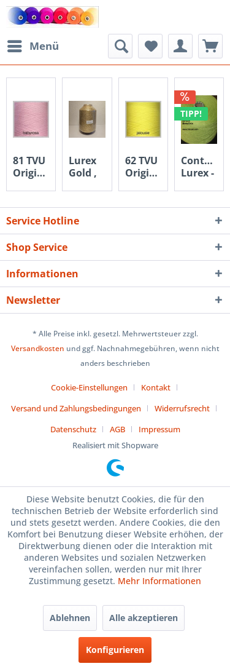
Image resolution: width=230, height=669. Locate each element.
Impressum (159, 429)
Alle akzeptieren (143, 617)
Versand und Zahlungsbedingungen (76, 408)
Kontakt (156, 387)
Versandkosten (37, 348)
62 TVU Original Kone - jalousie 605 (143, 166)
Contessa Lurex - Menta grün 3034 (199, 166)
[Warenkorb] (210, 46)
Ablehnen (70, 617)
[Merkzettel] (150, 46)
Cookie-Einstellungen (89, 387)
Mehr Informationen (159, 581)
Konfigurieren (115, 649)
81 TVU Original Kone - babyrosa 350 (31, 166)
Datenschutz (73, 429)
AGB (117, 429)
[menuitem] (32, 46)
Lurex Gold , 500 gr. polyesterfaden (87, 166)
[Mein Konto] (180, 46)
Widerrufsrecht (182, 408)
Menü (33, 44)
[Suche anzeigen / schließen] (120, 46)
